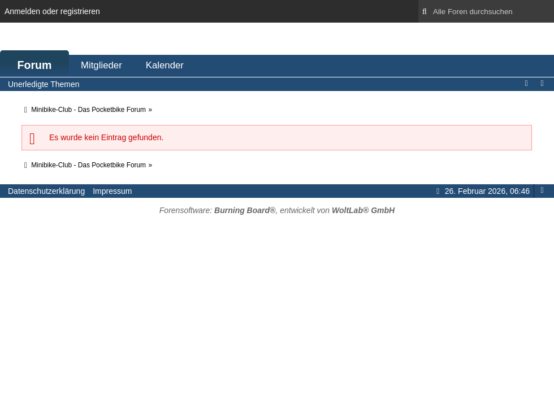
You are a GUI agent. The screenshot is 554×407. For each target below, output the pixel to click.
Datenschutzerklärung (46, 191)
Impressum (112, 191)
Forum (35, 65)
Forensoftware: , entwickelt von (277, 210)
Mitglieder (101, 65)
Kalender (165, 65)
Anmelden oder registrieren (52, 11)
